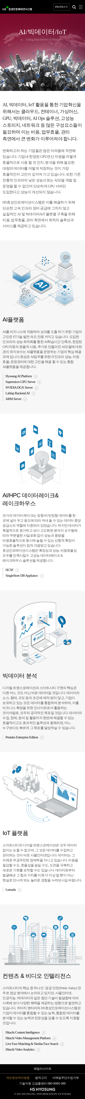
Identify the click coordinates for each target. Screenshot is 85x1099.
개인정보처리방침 (18, 1077)
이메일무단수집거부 (65, 1077)
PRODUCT (61, 6)
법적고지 (41, 1077)
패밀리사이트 (42, 1068)
